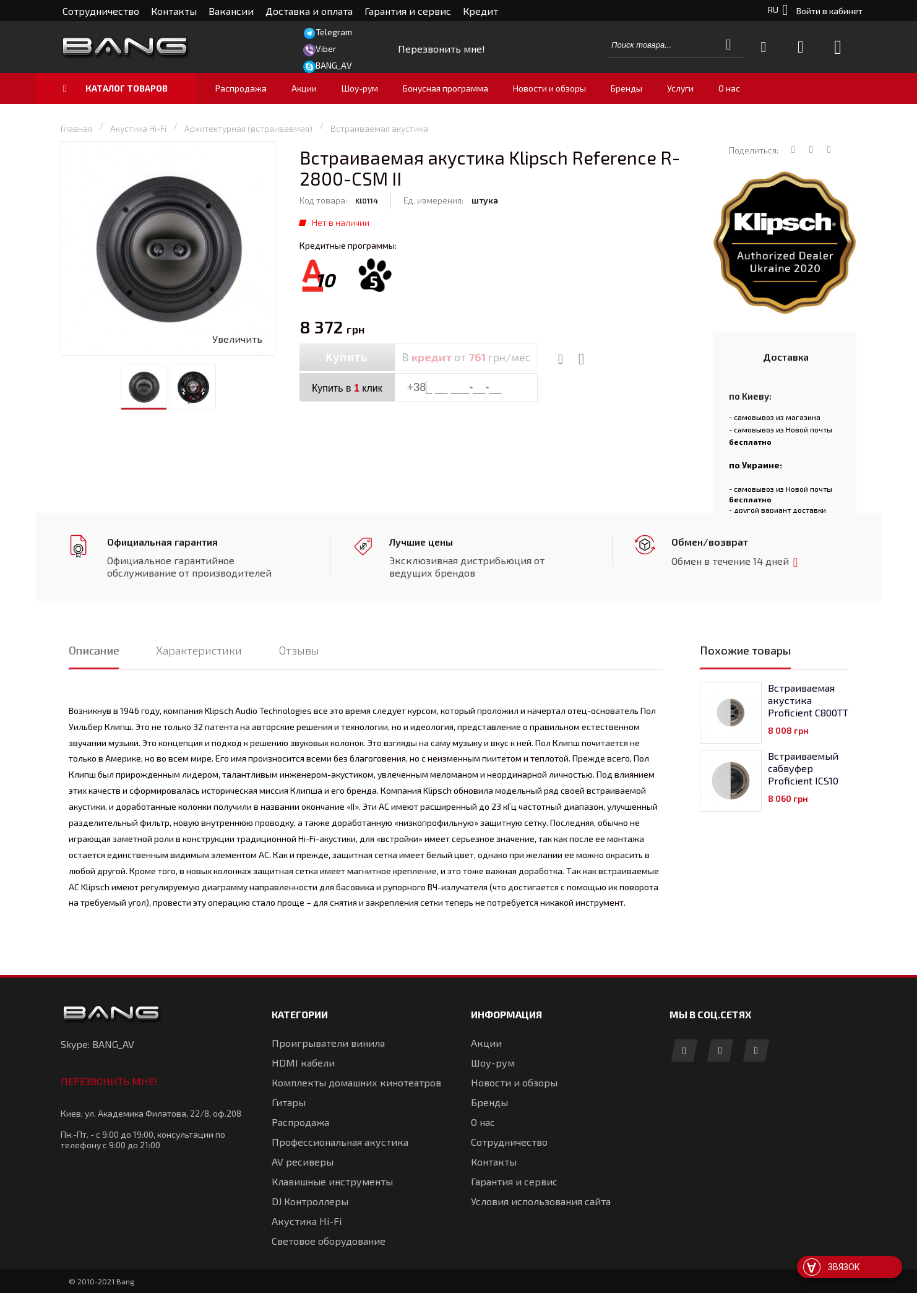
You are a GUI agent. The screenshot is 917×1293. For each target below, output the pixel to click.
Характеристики (199, 650)
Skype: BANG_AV (97, 1044)
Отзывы (299, 650)
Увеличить (237, 339)
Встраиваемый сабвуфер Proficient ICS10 (803, 768)
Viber (326, 48)
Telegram (334, 32)
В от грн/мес (466, 357)
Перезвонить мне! (109, 1081)
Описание (94, 650)
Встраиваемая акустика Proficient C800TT (808, 700)
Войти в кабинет (829, 11)
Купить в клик (347, 388)
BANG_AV (334, 65)
